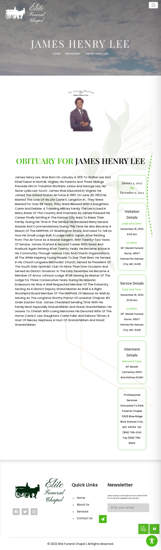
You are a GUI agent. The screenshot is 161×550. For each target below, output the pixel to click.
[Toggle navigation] (153, 5)
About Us (83, 505)
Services (82, 511)
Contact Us (85, 518)
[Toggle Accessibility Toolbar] (152, 541)
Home (81, 498)
